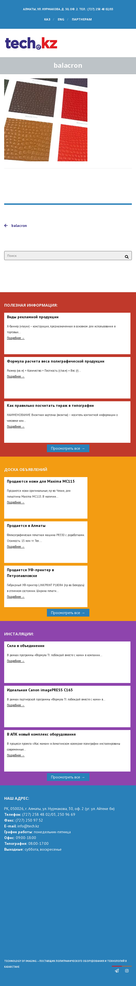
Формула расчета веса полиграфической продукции (55, 361)
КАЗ (47, 19)
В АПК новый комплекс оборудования (41, 734)
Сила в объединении (25, 645)
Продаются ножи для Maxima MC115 (41, 481)
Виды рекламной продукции (33, 316)
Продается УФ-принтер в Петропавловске (30, 572)
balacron (15, 225)
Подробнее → (16, 338)
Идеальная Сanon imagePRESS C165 (40, 689)
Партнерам (82, 19)
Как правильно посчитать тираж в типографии (50, 405)
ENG (61, 19)
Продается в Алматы (26, 525)
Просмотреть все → (68, 448)
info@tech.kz (28, 826)
